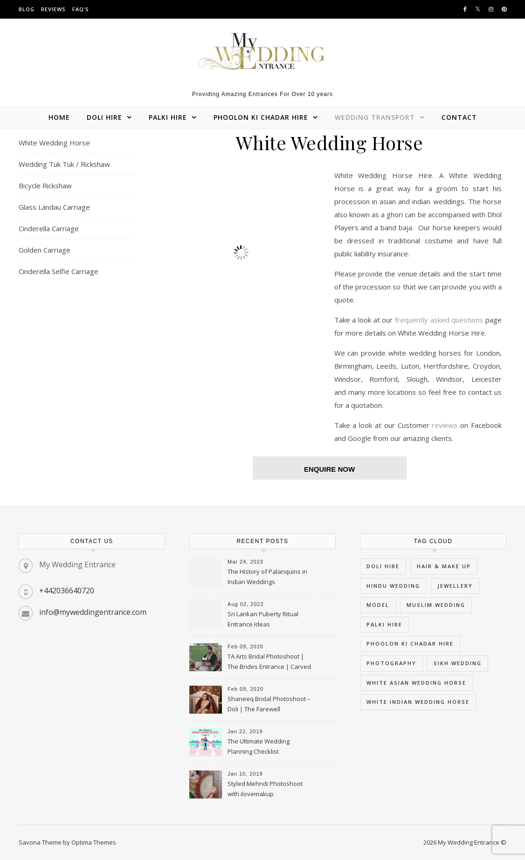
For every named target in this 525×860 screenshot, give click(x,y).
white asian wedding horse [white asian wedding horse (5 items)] (416, 682)
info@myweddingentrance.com (92, 612)
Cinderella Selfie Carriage (58, 271)
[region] (241, 253)
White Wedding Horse (54, 142)
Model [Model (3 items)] (377, 604)
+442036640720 (66, 590)
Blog (27, 9)
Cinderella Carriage (49, 228)
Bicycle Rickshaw (45, 185)
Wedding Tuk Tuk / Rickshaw (64, 164)
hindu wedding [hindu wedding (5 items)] (393, 585)
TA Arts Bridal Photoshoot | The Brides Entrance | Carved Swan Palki (269, 662)
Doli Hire (104, 117)
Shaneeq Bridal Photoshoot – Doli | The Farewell (269, 704)
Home (59, 117)
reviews (446, 425)
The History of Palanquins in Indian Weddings (267, 576)
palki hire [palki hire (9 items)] (384, 624)
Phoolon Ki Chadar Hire (261, 117)
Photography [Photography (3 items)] (391, 663)
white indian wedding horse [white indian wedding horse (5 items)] (418, 701)
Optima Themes (93, 842)
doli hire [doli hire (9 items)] (383, 566)
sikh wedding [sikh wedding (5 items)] (458, 663)
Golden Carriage (44, 250)
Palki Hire (168, 117)
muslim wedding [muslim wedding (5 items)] (436, 604)
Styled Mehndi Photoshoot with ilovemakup (265, 788)
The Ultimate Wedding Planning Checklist (259, 746)
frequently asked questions (439, 319)
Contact (459, 117)
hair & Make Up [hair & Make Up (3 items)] (444, 566)
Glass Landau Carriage (54, 207)
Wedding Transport (375, 117)
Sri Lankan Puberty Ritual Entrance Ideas (263, 619)
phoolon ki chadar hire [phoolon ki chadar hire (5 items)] (410, 643)
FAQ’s (80, 9)
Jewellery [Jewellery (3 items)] (455, 585)
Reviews (53, 9)
